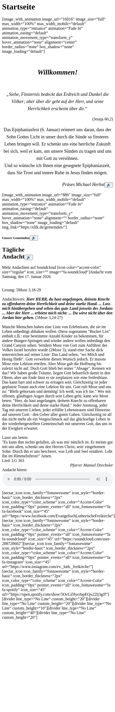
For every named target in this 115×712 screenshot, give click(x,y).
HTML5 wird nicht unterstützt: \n (57, 479)
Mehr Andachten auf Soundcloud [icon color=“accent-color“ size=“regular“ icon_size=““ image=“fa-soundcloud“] (51, 269)
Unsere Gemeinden (16, 238)
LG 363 (18, 460)
